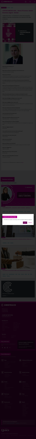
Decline (30, 222)
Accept (25, 222)
